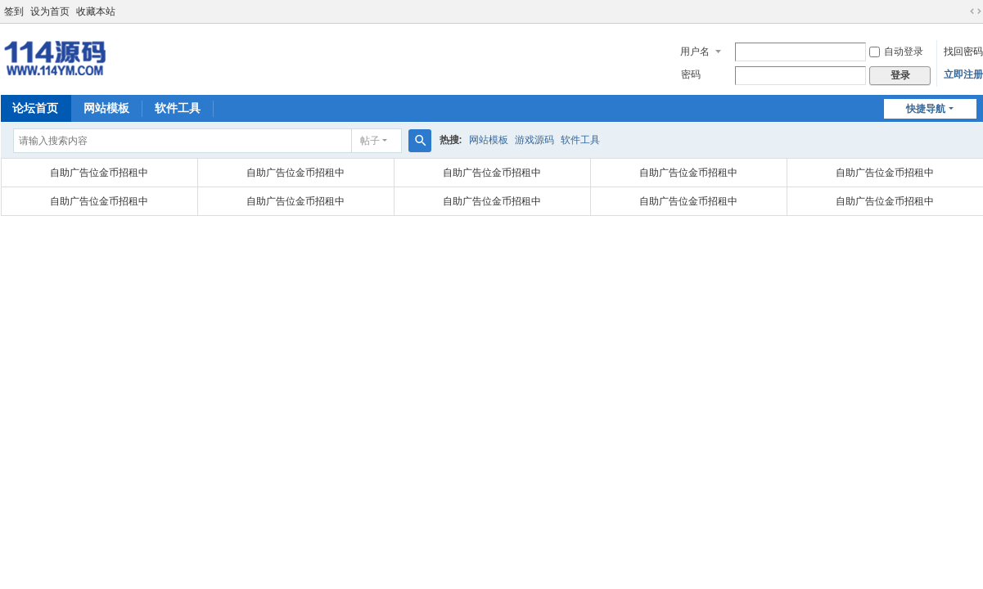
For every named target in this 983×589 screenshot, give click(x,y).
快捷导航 (925, 109)
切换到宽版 (975, 11)
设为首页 (50, 11)
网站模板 (106, 108)
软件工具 (178, 108)
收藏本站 (95, 11)
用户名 (695, 51)
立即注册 (963, 74)
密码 (691, 74)
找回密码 (963, 51)
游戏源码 (534, 140)
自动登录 (896, 51)
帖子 (370, 140)
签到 (14, 11)
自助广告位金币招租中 (99, 172)
